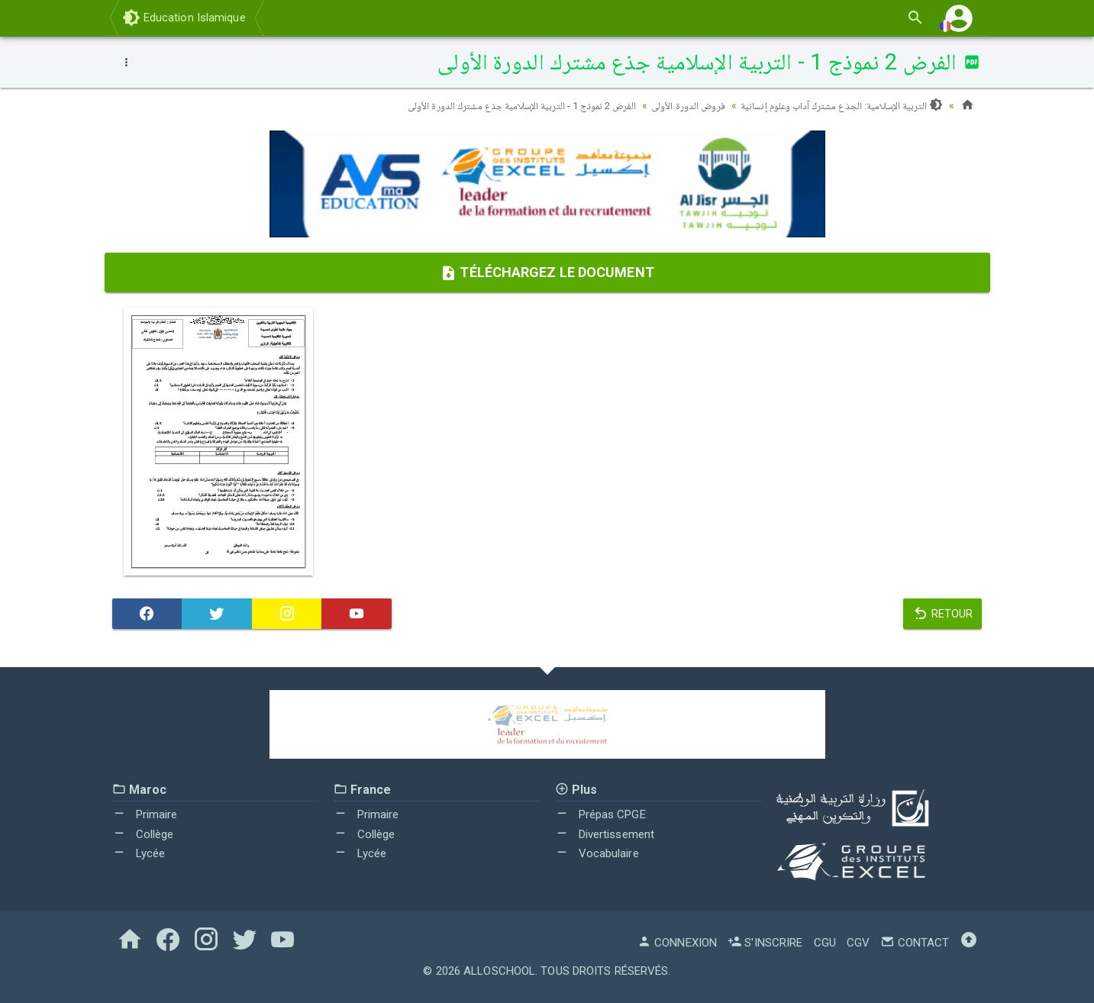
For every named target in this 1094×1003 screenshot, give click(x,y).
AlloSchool (499, 971)
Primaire (145, 814)
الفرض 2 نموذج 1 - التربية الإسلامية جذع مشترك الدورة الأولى (499, 105)
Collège (143, 834)
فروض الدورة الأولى (676, 105)
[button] (959, 18)
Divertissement (605, 834)
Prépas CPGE (600, 814)
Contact (914, 943)
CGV (858, 943)
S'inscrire (765, 943)
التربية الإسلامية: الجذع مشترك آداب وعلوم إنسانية (837, 105)
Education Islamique (184, 17)
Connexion (677, 943)
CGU (825, 943)
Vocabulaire (597, 853)
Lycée (139, 853)
